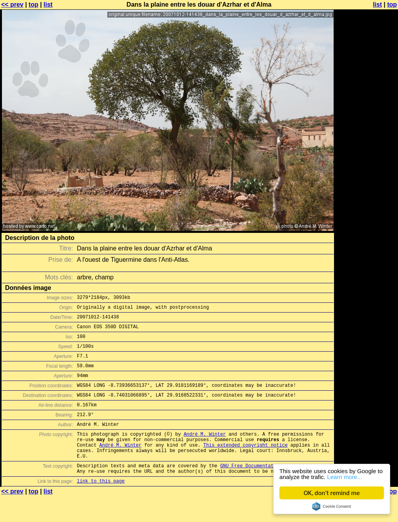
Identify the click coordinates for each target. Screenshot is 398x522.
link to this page (100, 506)
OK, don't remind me (332, 493)
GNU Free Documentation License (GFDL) (272, 489)
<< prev (12, 4)
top (33, 4)
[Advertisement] (366, 193)
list (48, 4)
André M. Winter (205, 451)
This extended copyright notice (245, 464)
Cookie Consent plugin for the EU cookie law (331, 506)
